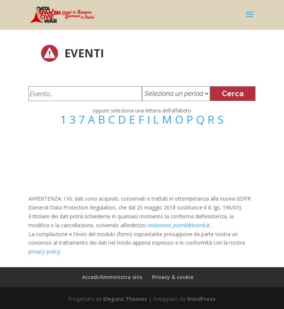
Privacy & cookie (172, 277)
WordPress (201, 298)
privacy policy (44, 251)
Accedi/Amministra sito (112, 277)
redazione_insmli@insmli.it (179, 225)
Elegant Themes (125, 298)
